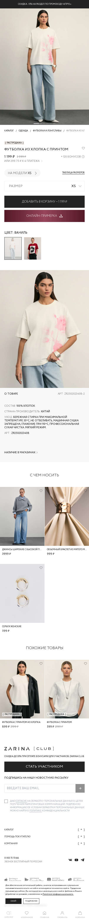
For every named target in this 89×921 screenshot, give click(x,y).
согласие (21, 801)
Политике (35, 810)
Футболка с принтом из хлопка (21, 722)
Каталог (44, 829)
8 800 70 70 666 (11, 858)
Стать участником (44, 766)
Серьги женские (11, 626)
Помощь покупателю (44, 836)
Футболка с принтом (59, 722)
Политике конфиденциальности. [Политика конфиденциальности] (58, 894)
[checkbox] (6, 801)
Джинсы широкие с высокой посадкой (26, 549)
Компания (44, 843)
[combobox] (44, 186)
